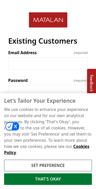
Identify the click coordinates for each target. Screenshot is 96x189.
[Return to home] (48, 19)
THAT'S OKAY (48, 180)
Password (48, 80)
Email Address (48, 52)
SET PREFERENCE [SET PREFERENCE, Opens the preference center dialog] (48, 166)
